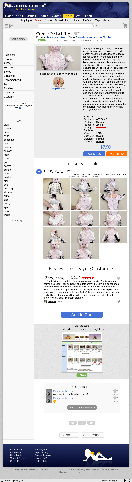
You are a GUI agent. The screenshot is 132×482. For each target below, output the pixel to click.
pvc (91, 40)
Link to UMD (41, 458)
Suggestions (92, 435)
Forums (31, 16)
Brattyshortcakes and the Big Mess (94, 37)
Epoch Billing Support (61, 472)
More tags (18, 220)
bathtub (8, 128)
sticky (7, 203)
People (44, 16)
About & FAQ (16, 449)
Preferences (16, 452)
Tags (97, 20)
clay (6, 143)
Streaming (9, 75)
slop (6, 199)
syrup (7, 207)
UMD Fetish (41, 461)
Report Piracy (41, 452)
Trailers (8, 84)
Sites (19, 16)
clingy (79, 40)
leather (86, 40)
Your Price (9, 67)
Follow (41, 40)
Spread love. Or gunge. (25, 9)
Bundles (8, 88)
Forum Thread (117, 153)
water (7, 214)
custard (8, 151)
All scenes (69, 435)
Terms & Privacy (18, 458)
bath (6, 124)
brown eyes (99, 40)
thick (6, 211)
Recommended (12, 80)
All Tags (8, 63)
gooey (7, 166)
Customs (9, 96)
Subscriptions (62, 20)
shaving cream (70, 40)
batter (7, 132)
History (107, 20)
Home (9, 16)
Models (76, 20)
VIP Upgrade (41, 449)
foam (6, 154)
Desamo (52, 301)
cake (6, 136)
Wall (79, 16)
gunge (7, 169)
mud (6, 173)
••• (97, 25)
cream (7, 147)
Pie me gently (60, 391)
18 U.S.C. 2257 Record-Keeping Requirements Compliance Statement (87, 469)
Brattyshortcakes (56, 37)
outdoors (9, 177)
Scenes (39, 20)
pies (6, 181)
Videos (56, 16)
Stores (48, 20)
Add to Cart (94, 153)
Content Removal (43, 455)
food (6, 158)
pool (6, 184)
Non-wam (9, 92)
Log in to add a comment (82, 407)
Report (100, 141)
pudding (8, 188)
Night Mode (16, 455)
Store (68, 16)
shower (8, 192)
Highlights (26, 20)
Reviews (87, 20)
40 (79, 33)
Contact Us (15, 461)
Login (89, 16)
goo (6, 162)
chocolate (9, 139)
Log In (77, 472)
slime (7, 196)
